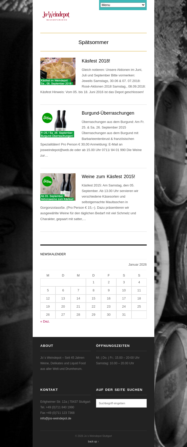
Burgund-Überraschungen (108, 113)
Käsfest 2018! (96, 60)
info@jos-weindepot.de (55, 418)
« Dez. (45, 321)
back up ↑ (93, 441)
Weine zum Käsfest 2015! (108, 176)
